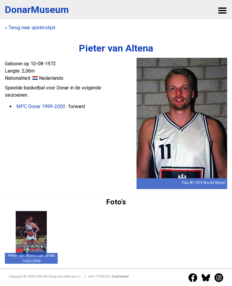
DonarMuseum (37, 9)
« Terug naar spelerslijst (30, 27)
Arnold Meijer (214, 183)
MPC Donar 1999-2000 (40, 106)
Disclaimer (120, 276)
